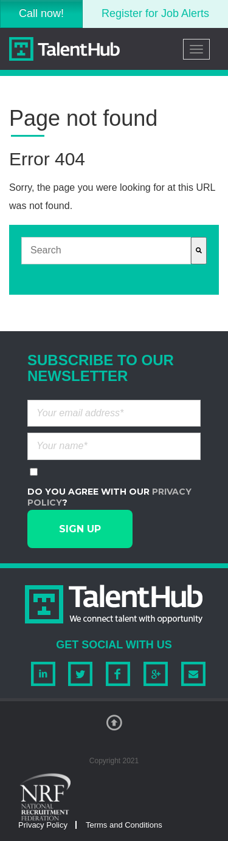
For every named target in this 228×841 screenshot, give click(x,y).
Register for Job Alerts (155, 13)
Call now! (41, 13)
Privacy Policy (42, 825)
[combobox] (106, 250)
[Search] (199, 250)
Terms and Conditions (124, 825)
